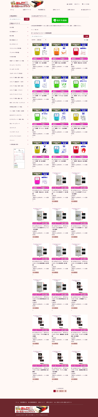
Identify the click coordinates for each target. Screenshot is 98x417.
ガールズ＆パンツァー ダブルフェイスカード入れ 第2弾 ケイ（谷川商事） (60, 192)
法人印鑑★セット (14, 31)
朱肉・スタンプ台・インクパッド (17, 102)
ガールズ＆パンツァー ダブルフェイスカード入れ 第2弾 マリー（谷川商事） (79, 227)
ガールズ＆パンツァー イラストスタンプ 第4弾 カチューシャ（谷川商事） (79, 95)
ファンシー (12, 140)
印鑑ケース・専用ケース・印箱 (17, 60)
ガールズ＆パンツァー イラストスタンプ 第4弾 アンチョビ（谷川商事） (60, 95)
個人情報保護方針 (32, 402)
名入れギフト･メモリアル (15, 115)
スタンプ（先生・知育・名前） (17, 86)
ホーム (12, 9)
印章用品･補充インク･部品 (16, 106)
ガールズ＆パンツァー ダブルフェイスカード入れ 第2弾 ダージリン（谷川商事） (60, 227)
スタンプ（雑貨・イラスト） (16, 90)
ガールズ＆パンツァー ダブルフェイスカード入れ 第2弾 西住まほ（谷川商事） (40, 298)
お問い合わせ (71, 9)
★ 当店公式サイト (86, 9)
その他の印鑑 (13, 56)
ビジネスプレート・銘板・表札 (17, 119)
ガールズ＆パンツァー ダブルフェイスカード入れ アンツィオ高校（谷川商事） (60, 369)
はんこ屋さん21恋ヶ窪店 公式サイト (63, 402)
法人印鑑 (12, 27)
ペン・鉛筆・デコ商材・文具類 (17, 111)
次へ (61, 391)
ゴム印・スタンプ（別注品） (16, 73)
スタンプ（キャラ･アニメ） (16, 94)
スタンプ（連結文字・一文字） (17, 81)
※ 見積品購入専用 (14, 144)
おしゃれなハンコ (14, 44)
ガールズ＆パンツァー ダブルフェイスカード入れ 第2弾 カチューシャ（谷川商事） (40, 227)
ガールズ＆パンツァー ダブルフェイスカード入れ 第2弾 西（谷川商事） (60, 263)
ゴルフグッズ (13, 127)
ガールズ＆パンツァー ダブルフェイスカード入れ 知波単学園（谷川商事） (40, 369)
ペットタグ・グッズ (14, 132)
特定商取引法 (41, 9)
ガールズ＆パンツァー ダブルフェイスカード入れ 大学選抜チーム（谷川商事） (79, 298)
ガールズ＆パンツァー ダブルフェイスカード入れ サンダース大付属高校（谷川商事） (79, 334)
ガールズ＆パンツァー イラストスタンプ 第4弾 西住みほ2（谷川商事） (79, 62)
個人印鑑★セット (14, 40)
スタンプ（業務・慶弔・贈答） (17, 77)
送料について (56, 9)
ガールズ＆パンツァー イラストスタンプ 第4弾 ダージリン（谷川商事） (40, 128)
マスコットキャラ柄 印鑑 (15, 48)
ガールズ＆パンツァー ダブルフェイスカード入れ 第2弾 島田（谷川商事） (40, 263)
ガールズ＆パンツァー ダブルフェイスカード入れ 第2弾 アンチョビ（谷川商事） (79, 192)
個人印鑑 (12, 35)
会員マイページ (27, 9)
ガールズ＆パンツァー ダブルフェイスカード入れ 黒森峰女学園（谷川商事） (79, 369)
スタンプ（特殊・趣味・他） (16, 98)
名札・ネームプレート (15, 123)
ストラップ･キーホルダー (15, 136)
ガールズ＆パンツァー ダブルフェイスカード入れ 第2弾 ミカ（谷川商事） (79, 263)
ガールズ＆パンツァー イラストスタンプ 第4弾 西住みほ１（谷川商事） (40, 192)
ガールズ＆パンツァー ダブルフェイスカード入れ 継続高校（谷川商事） (60, 334)
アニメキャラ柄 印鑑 (14, 52)
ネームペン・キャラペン (15, 65)
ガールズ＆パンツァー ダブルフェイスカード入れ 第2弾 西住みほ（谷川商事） (60, 298)
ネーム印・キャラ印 (14, 69)
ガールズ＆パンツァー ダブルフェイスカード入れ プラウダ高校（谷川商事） (40, 334)
